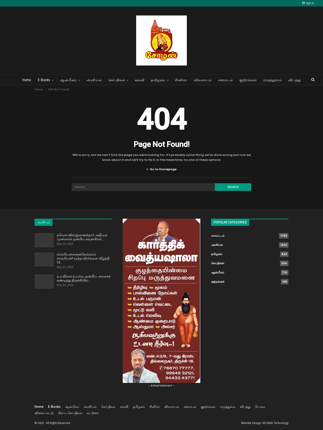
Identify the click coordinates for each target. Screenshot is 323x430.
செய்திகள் (116, 80)
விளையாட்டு (44, 413)
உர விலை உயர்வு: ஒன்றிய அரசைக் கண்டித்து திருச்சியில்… (84, 278)
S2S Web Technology (275, 423)
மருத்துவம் (272, 80)
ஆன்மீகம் (68, 80)
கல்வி (139, 80)
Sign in (308, 3)
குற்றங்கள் (248, 80)
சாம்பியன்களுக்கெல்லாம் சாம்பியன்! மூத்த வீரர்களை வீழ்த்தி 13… (83, 258)
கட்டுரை (93, 413)
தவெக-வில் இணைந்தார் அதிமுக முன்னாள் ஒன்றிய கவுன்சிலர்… (82, 237)
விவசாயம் (203, 80)
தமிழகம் (158, 80)
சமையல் (225, 80)
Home (26, 80)
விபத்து (294, 80)
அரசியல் (94, 80)
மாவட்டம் (217, 236)
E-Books (44, 80)
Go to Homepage (161, 169)
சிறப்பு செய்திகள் (70, 413)
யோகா (260, 406)
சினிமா (181, 80)
